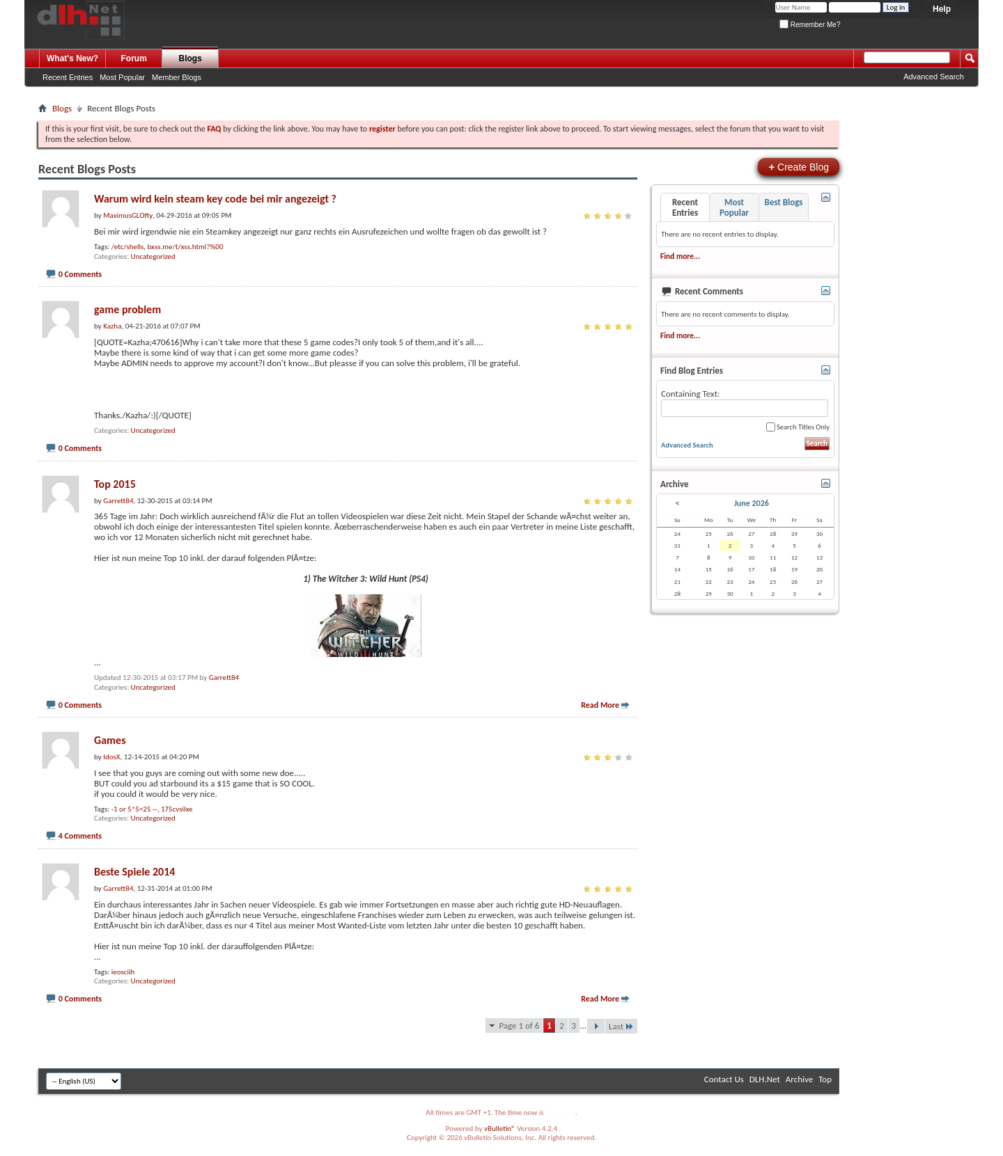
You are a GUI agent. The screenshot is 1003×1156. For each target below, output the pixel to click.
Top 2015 (115, 484)
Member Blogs (176, 77)
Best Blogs (783, 202)
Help (942, 9)
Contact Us (724, 1079)
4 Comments (80, 836)
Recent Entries (67, 77)
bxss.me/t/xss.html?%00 (186, 246)
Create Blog (798, 167)
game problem (127, 309)
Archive (799, 1079)
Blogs (190, 58)
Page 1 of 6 (519, 1025)
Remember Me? (809, 25)
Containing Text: (744, 402)
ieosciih (123, 971)
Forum (134, 58)
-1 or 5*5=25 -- (134, 809)
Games (110, 740)
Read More (600, 705)
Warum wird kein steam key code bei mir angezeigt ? (215, 198)
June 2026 (751, 503)
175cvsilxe (177, 809)
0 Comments (80, 274)
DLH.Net (764, 1079)
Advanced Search (933, 76)
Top (825, 1079)
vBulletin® (499, 1128)
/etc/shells (127, 246)
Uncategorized (153, 256)
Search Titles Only (798, 426)
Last (621, 1026)
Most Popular (122, 77)
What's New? (72, 58)
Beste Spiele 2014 (134, 871)
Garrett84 (224, 677)
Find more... (680, 256)
